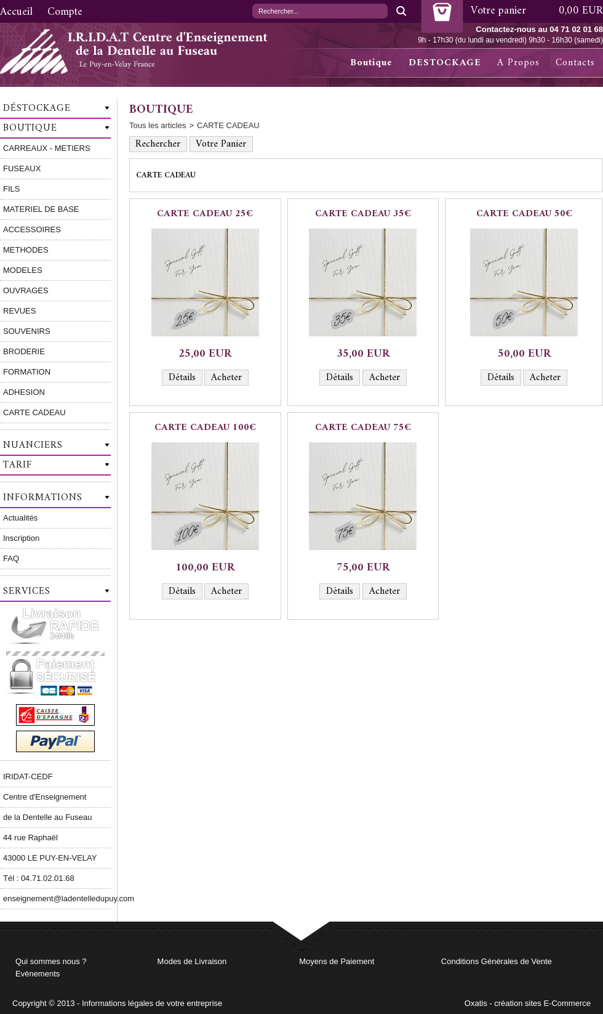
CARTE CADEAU (34, 412)
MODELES (22, 270)
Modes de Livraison (192, 961)
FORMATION (26, 371)
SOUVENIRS (26, 331)
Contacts (575, 62)
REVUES (19, 310)
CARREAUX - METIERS (46, 148)
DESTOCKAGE (445, 62)
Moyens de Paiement (336, 961)
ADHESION (24, 392)
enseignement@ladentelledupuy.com (57, 898)
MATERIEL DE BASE (41, 209)
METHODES (26, 249)
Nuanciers (33, 445)
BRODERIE (24, 351)
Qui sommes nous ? (51, 961)
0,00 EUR (581, 10)
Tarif (17, 465)
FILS (11, 188)
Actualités (20, 517)
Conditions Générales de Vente (496, 961)
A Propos (518, 62)
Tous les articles (157, 125)
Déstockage (37, 108)
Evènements (37, 973)
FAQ (11, 558)
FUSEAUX (22, 168)
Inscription (21, 538)
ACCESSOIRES (32, 229)
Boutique (371, 62)
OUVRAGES (26, 290)
